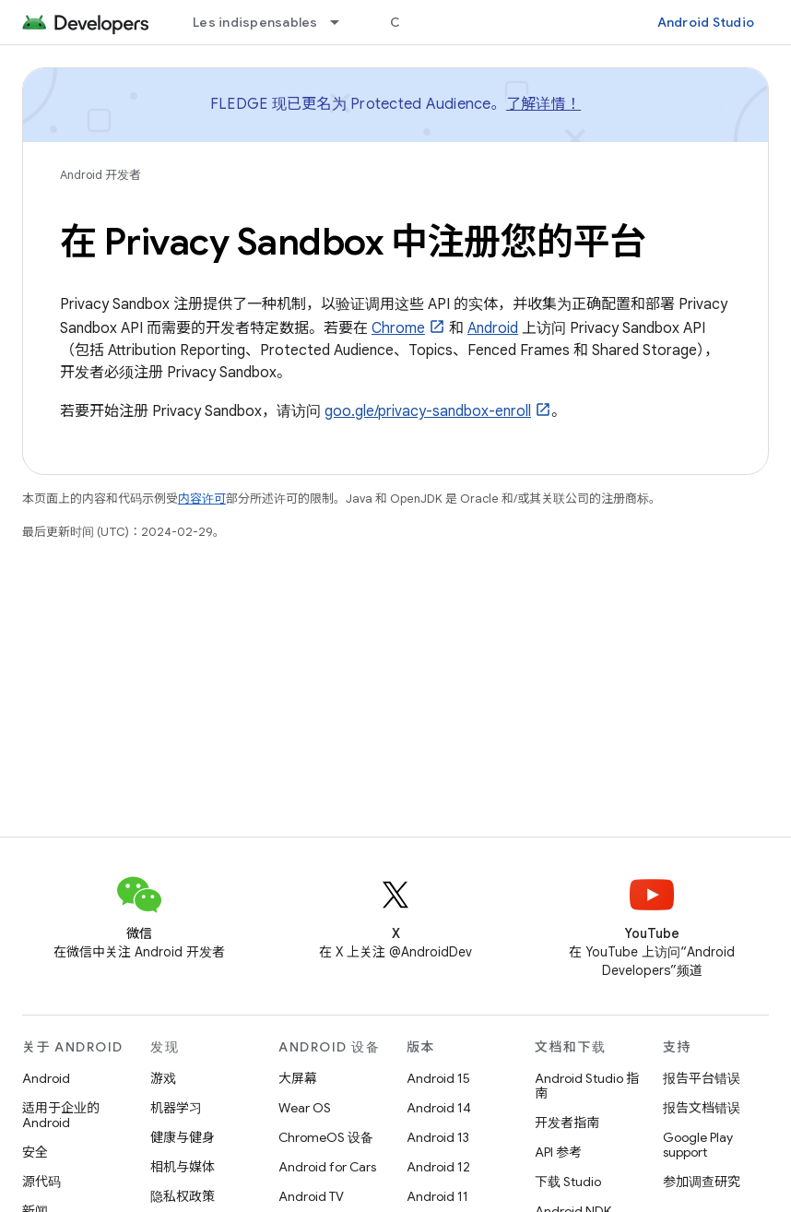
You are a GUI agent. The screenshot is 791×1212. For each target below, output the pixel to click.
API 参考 (558, 1152)
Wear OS (304, 1107)
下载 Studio (568, 1181)
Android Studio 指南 (587, 1085)
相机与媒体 (182, 1167)
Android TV (311, 1196)
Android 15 (438, 1078)
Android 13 (438, 1137)
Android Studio (706, 22)
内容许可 (202, 498)
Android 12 (438, 1167)
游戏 (163, 1078)
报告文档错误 (701, 1107)
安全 (35, 1152)
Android (492, 328)
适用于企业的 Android (61, 1115)
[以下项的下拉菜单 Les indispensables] (343, 22)
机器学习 (176, 1107)
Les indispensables (255, 22)
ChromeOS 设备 (325, 1137)
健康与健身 (182, 1137)
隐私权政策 (182, 1196)
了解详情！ (543, 104)
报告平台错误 (701, 1078)
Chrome (398, 328)
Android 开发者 (100, 175)
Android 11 (437, 1196)
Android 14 (439, 1107)
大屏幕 (297, 1078)
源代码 (41, 1181)
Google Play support (698, 1144)
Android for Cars (327, 1167)
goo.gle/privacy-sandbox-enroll (428, 411)
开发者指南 (567, 1122)
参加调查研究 (701, 1181)
